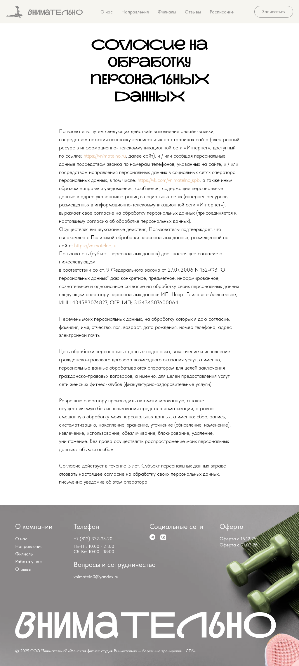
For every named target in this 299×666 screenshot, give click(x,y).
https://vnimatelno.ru (105, 156)
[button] (273, 12)
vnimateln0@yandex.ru (96, 576)
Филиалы (167, 12)
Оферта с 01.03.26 (239, 545)
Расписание (222, 12)
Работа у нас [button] (28, 561)
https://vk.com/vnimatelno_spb (169, 180)
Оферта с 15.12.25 (238, 538)
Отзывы (193, 12)
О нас (106, 12)
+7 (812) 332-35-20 (93, 538)
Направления (135, 12)
